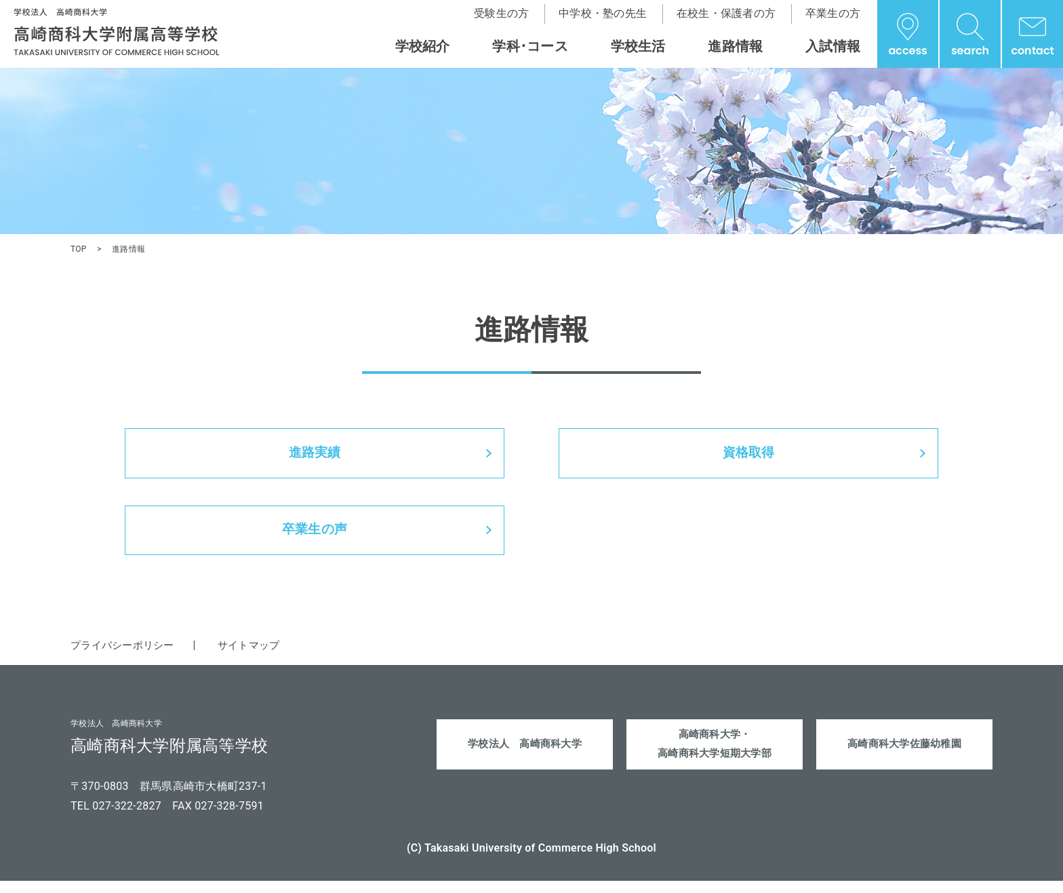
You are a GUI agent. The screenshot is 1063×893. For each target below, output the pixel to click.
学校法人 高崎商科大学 (525, 757)
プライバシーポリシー (126, 656)
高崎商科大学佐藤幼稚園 (904, 757)
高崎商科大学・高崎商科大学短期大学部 (715, 757)
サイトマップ (257, 656)
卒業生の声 (314, 539)
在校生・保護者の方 (726, 13)
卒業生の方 (832, 13)
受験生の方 (501, 13)
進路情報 (735, 46)
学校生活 (638, 46)
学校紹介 (422, 46)
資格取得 (748, 456)
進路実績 (314, 456)
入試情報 (832, 46)
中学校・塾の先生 (603, 13)
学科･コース (530, 46)
